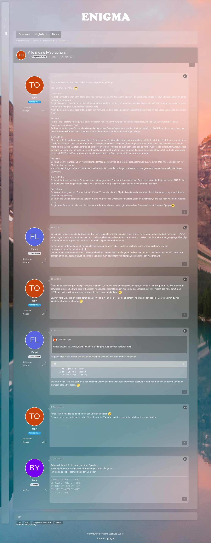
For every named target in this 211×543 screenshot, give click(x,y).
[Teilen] (192, 65)
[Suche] (5, 33)
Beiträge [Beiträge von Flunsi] (26, 262)
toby (54, 56)
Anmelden (4, 26)
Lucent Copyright (105, 538)
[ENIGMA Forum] (105, 16)
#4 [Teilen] (185, 331)
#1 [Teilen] (185, 76)
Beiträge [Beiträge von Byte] (26, 490)
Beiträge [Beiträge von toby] (26, 111)
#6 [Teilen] (185, 459)
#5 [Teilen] (185, 407)
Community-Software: (105, 533)
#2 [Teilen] (185, 227)
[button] (5, 19)
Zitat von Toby (64, 339)
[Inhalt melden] (184, 212)
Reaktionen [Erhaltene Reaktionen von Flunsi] (27, 259)
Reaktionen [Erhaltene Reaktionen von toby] (27, 107)
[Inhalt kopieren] (183, 364)
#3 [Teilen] (185, 279)
